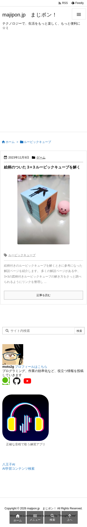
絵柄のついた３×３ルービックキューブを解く (42, 167)
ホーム (10, 142)
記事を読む (44, 295)
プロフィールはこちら (31, 367)
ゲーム (40, 157)
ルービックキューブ (21, 255)
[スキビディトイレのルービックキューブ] (43, 209)
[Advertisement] (43, 85)
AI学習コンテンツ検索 (18, 468)
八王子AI (8, 464)
